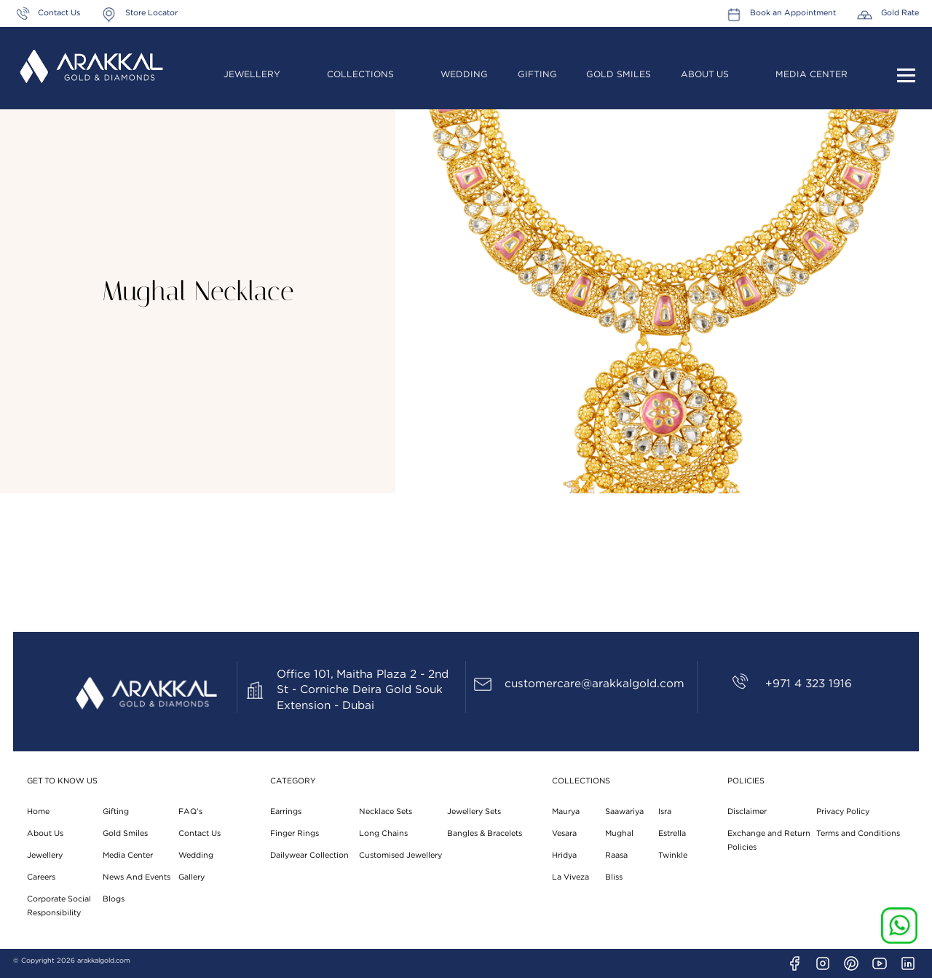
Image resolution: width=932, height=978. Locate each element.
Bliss (614, 877)
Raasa (616, 855)
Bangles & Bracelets (484, 833)
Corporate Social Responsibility (59, 906)
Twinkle (672, 855)
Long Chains (383, 833)
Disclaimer (747, 811)
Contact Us (59, 13)
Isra (664, 811)
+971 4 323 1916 (808, 683)
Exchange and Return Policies (768, 840)
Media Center (811, 74)
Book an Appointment (793, 13)
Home (38, 811)
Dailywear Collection (309, 855)
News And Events (136, 877)
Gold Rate (900, 13)
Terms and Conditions (858, 833)
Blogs (114, 899)
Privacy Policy (842, 811)
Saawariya (624, 811)
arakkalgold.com (103, 961)
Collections (360, 74)
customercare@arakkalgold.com (594, 683)
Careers (41, 877)
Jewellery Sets (474, 811)
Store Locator (151, 13)
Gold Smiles (618, 74)
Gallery (191, 877)
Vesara (564, 833)
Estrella (672, 833)
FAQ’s (190, 811)
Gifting (537, 74)
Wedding (464, 74)
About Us (705, 74)
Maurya (566, 811)
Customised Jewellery (400, 855)
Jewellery (252, 74)
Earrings (285, 811)
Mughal (619, 833)
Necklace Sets (385, 811)
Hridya (564, 855)
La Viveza (570, 877)
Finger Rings (294, 833)
